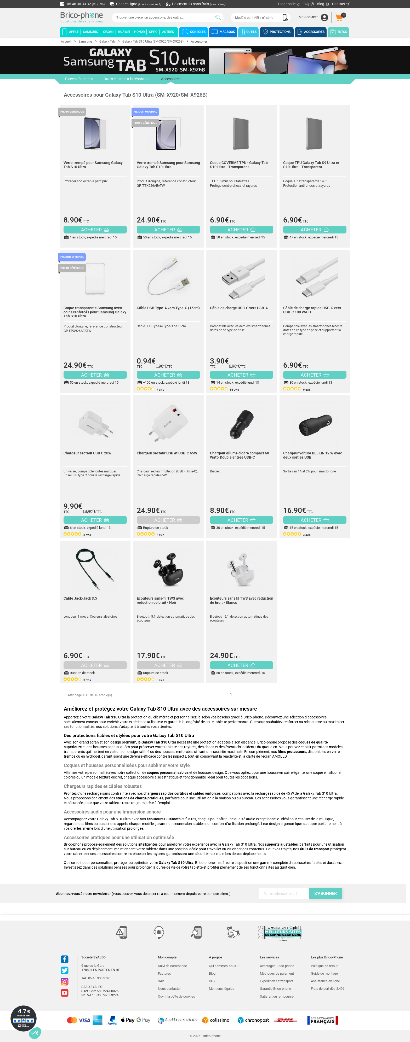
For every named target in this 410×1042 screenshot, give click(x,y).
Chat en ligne (135, 4)
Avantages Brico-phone (277, 966)
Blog (323, 4)
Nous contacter (169, 989)
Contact (341, 4)
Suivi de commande (172, 966)
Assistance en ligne (325, 981)
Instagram (65, 982)
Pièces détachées (79, 79)
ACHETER (95, 229)
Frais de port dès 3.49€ (327, 989)
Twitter (65, 970)
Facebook (65, 959)
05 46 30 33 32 (82, 4)
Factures (164, 973)
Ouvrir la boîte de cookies (176, 996)
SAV (161, 981)
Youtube (65, 993)
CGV (212, 981)
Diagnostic (289, 4)
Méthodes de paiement (277, 973)
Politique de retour (324, 966)
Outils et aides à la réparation (127, 79)
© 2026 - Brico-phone (205, 1036)
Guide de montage (324, 973)
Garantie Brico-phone (275, 989)
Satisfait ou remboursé (277, 996)
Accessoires (170, 80)
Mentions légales (221, 989)
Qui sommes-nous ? (223, 966)
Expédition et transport (276, 981)
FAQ (308, 4)
